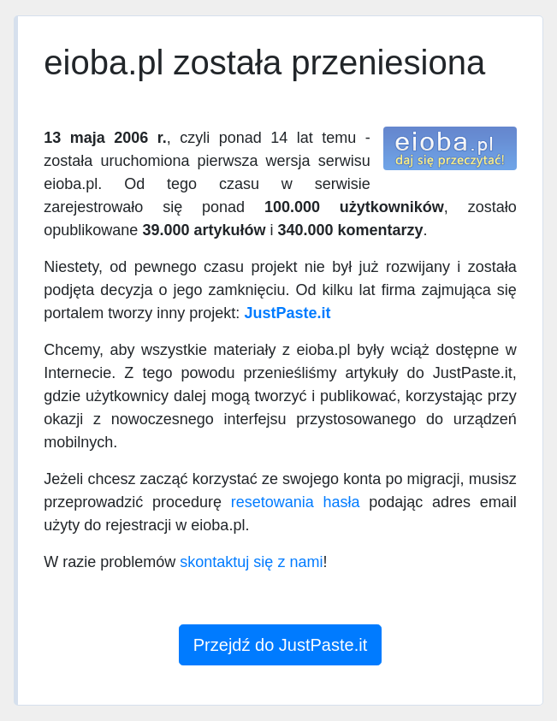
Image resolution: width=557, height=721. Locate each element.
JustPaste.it (287, 313)
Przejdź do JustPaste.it (280, 644)
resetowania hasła (295, 502)
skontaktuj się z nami (251, 561)
